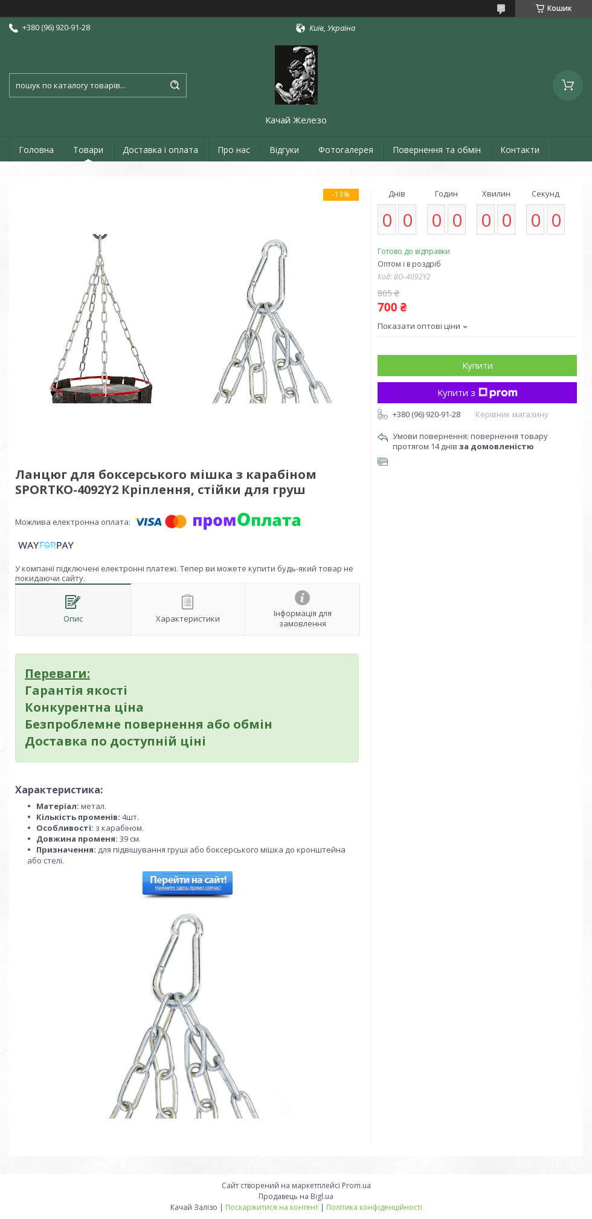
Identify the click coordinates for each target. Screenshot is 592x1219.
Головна (36, 149)
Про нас (233, 149)
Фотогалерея (345, 149)
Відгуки (284, 149)
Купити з (477, 392)
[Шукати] (174, 85)
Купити (477, 365)
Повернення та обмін (437, 149)
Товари (88, 149)
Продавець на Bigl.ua (296, 1196)
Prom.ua (356, 1185)
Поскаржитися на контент (271, 1207)
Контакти (519, 149)
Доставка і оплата (160, 149)
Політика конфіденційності (374, 1207)
